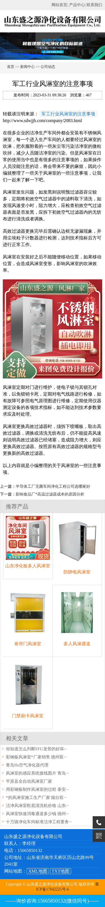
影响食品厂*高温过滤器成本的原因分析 (50, 494)
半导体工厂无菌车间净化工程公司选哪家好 (53, 486)
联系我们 (94, 5)
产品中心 (77, 5)
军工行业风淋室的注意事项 (68, 113)
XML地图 (37, 871)
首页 (10, 67)
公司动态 (48, 67)
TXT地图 (60, 871)
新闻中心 (27, 67)
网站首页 (59, 5)
